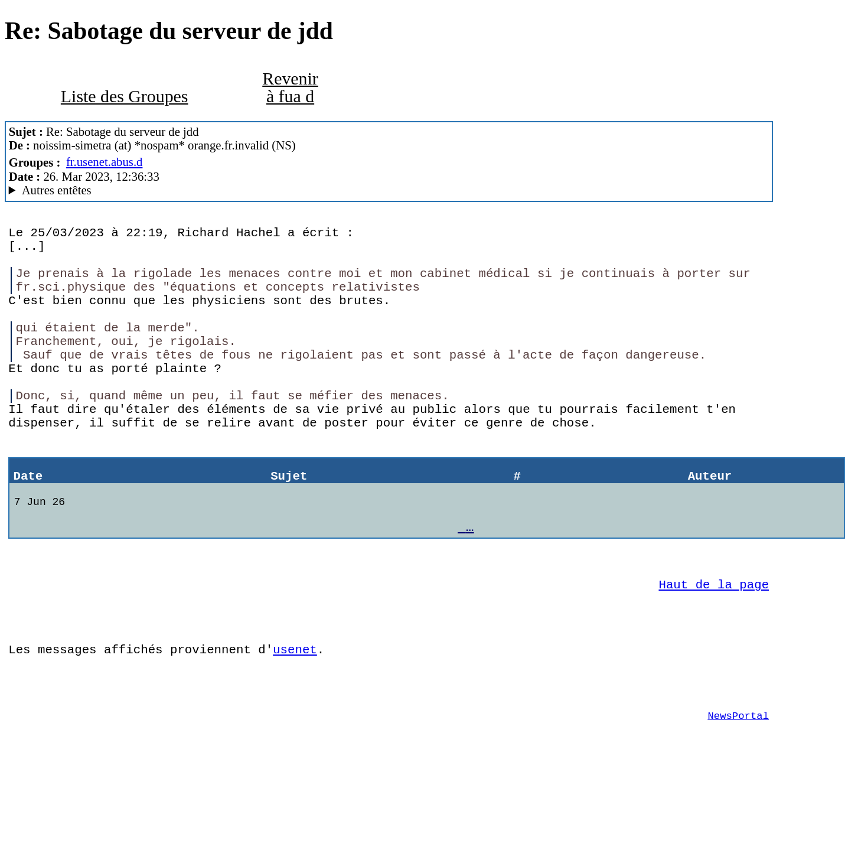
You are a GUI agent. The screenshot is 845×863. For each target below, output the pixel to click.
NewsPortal (738, 798)
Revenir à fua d (290, 87)
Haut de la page (714, 648)
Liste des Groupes (124, 96)
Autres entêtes (57, 190)
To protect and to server (389, 190)
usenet (295, 722)
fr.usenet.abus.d (104, 161)
